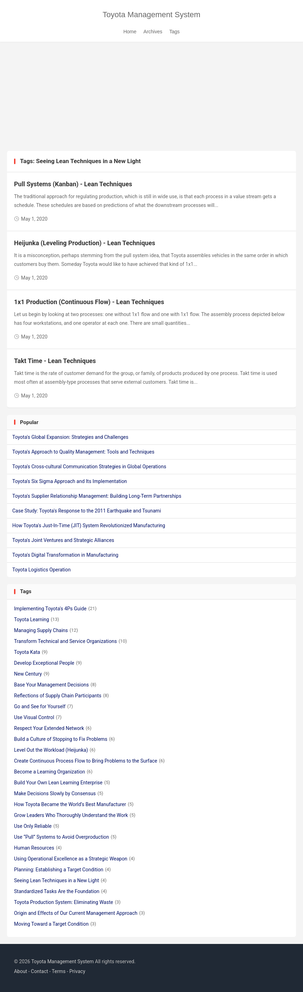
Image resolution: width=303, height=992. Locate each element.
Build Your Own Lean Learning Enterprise (62, 782)
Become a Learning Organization (53, 772)
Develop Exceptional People (48, 663)
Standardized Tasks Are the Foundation (60, 891)
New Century (31, 674)
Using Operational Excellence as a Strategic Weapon (74, 859)
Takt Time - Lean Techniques (55, 360)
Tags (174, 31)
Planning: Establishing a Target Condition (62, 869)
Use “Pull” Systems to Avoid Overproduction (65, 837)
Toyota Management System (152, 14)
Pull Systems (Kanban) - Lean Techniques (73, 184)
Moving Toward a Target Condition (55, 924)
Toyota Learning (36, 619)
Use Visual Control (38, 717)
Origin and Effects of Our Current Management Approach (79, 913)
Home (129, 31)
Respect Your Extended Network (53, 728)
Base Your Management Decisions (55, 685)
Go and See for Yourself (43, 706)
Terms (59, 971)
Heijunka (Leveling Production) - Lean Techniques (84, 243)
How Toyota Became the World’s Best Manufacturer (74, 804)
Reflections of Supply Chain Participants (61, 695)
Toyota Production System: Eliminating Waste (67, 902)
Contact (39, 971)
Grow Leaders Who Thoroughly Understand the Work (74, 815)
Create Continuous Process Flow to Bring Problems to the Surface (89, 761)
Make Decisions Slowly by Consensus (58, 793)
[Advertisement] (151, 98)
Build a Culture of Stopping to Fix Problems (64, 739)
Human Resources (38, 848)
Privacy (77, 971)
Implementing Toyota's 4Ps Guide (55, 608)
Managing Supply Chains (46, 630)
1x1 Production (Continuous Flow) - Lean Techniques (89, 302)
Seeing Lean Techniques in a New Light (60, 880)
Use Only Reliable (36, 826)
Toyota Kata (31, 652)
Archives (152, 31)
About (20, 971)
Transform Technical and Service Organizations (70, 641)
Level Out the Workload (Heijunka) (54, 750)
